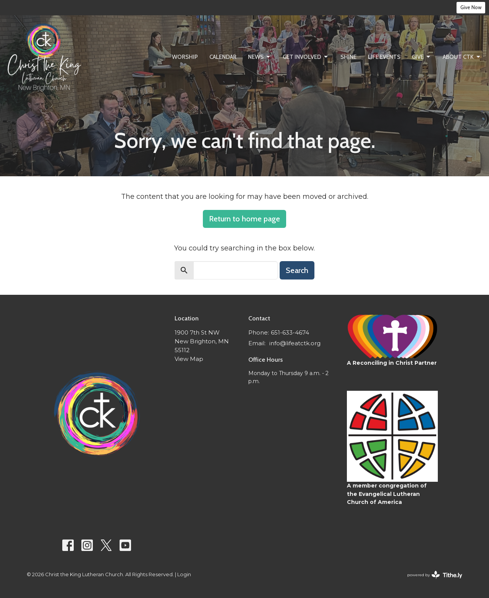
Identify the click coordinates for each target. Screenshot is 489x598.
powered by (434, 574)
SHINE (348, 57)
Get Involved (306, 57)
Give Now (470, 7)
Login (184, 574)
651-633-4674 (290, 332)
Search (297, 270)
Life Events (384, 57)
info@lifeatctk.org (295, 343)
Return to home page (244, 218)
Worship (185, 57)
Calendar (222, 57)
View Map (189, 358)
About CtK (462, 57)
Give (421, 57)
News (259, 57)
